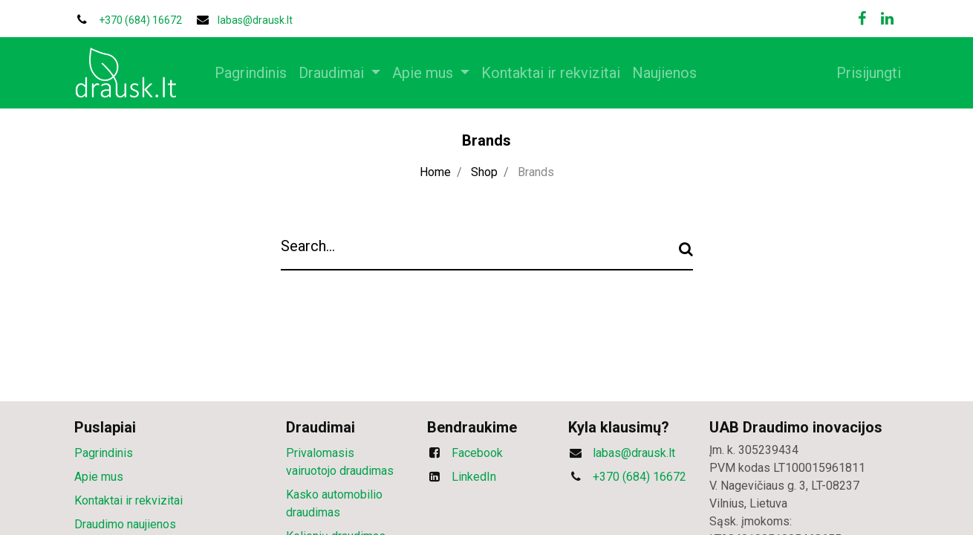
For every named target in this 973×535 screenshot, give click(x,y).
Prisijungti (860, 73)
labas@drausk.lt (255, 20)
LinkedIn (474, 477)
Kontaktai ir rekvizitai (128, 500)
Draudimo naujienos (125, 524)
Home (435, 172)
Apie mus (98, 477)
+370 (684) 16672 (639, 477)
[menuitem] (259, 73)
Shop (484, 172)
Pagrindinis (103, 453)
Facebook (477, 453)
